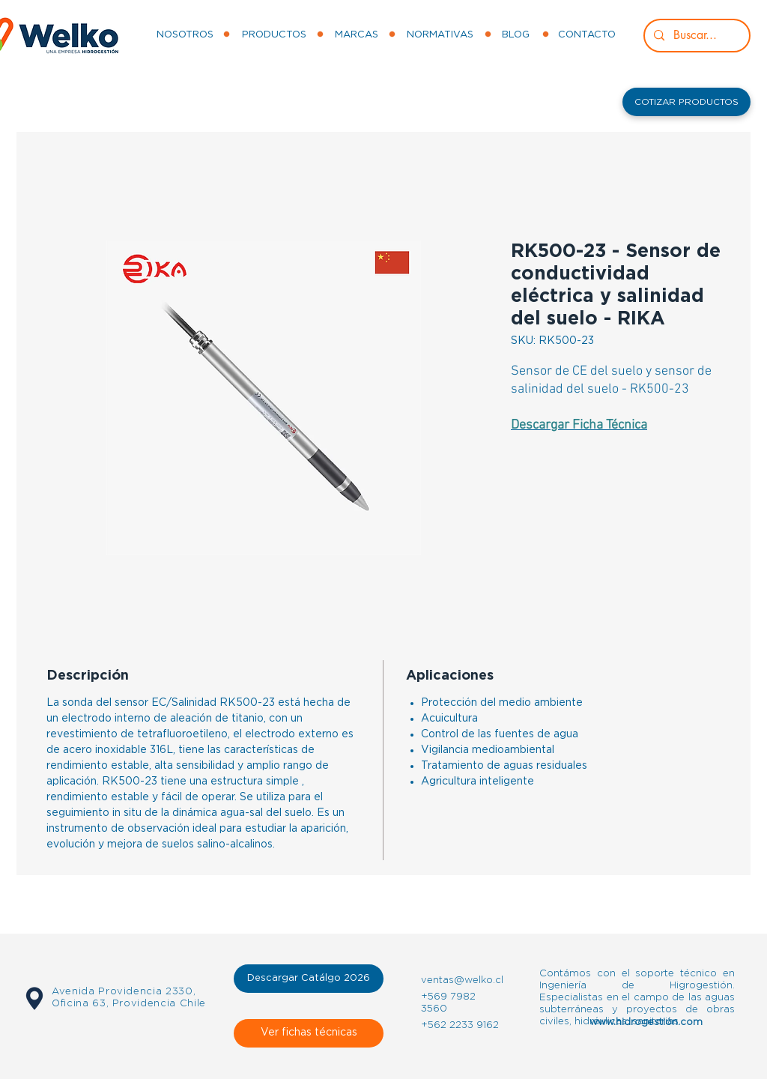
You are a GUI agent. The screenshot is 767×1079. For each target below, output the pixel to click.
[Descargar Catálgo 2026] (309, 978)
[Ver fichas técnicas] (309, 1033)
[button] (686, 102)
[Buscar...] (695, 35)
